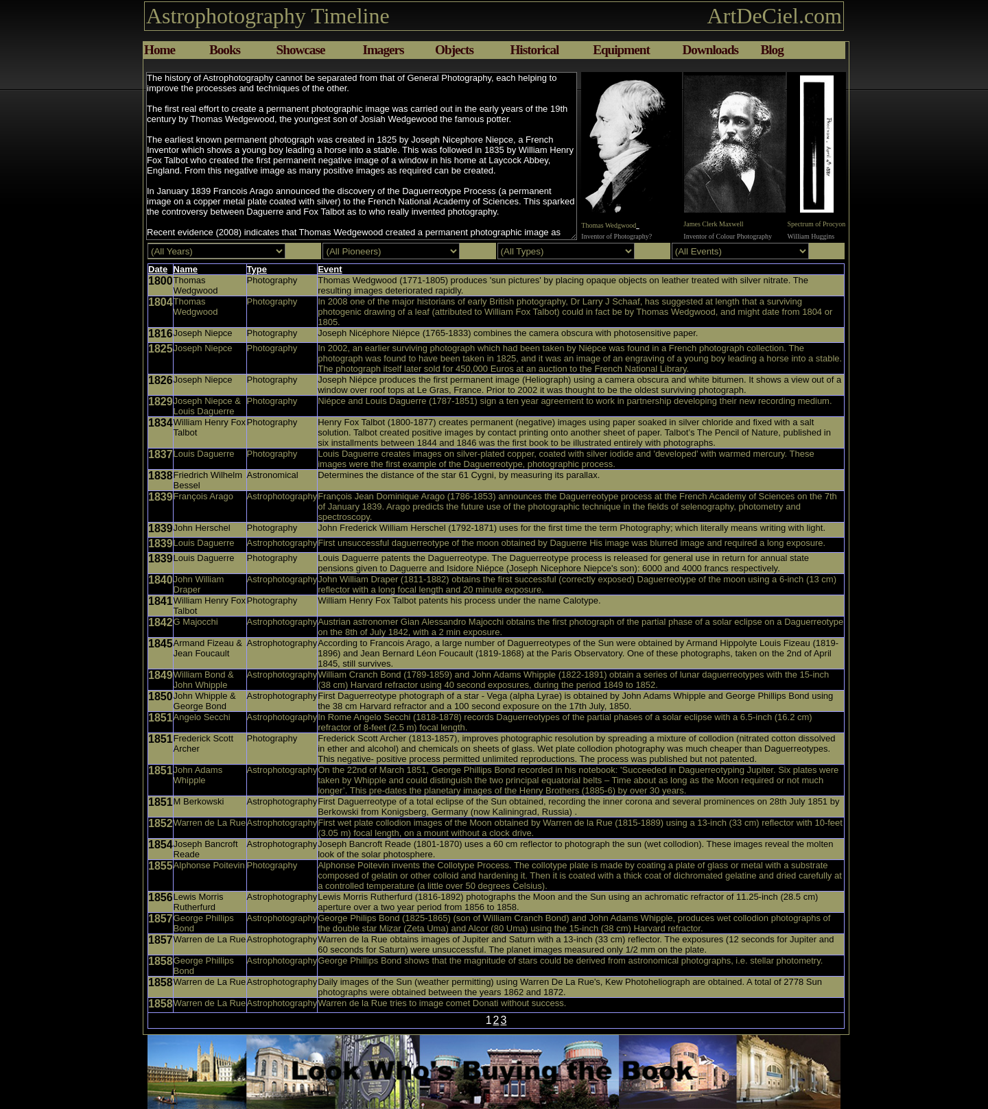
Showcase (301, 50)
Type (257, 269)
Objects (454, 50)
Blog (771, 50)
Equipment (621, 50)
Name (186, 269)
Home (159, 50)
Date (157, 269)
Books (224, 50)
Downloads (710, 50)
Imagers (382, 50)
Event (330, 269)
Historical (534, 50)
